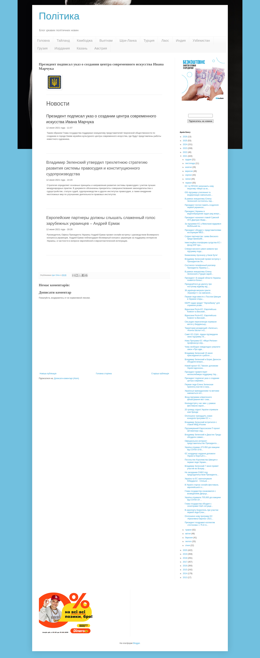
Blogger (136, 643)
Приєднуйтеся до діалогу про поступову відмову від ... (198, 285)
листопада (190, 163)
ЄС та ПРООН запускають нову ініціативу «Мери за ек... (199, 187)
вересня (189, 171)
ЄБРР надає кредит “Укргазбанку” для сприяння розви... (202, 304)
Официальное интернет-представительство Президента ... (202, 442)
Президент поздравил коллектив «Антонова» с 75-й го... (200, 523)
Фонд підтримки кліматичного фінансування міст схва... (198, 398)
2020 (185, 550)
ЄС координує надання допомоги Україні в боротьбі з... (200, 454)
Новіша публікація (48, 373)
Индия (181, 40)
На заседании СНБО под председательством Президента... (202, 473)
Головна (43, 40)
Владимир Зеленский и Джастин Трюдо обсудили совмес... (203, 436)
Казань (82, 48)
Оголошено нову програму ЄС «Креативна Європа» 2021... (199, 517)
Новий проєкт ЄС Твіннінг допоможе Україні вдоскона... (201, 367)
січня (187, 545)
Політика (59, 16)
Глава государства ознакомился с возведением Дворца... (200, 492)
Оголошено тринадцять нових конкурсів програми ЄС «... (198, 417)
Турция (149, 40)
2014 (185, 573)
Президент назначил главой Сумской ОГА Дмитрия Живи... (202, 218)
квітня (188, 533)
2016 (185, 566)
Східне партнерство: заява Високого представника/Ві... (201, 237)
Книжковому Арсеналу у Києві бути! (201, 255)
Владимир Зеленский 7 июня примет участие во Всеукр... (202, 467)
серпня (188, 175)
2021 (185, 156)
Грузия (42, 48)
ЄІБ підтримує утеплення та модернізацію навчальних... (199, 193)
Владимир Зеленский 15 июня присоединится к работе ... (199, 354)
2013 (185, 577)
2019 (185, 554)
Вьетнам (106, 40)
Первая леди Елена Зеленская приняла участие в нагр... (199, 385)
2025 (185, 140)
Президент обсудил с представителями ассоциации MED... (203, 231)
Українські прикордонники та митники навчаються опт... (202, 392)
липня (188, 179)
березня (189, 537)
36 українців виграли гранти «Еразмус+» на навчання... (198, 291)
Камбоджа (85, 40)
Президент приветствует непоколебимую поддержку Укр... (201, 373)
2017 (185, 562)
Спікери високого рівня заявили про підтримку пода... (201, 250)
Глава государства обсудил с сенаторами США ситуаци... (199, 505)
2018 (185, 558)
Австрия (100, 48)
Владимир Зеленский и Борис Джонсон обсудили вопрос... (203, 360)
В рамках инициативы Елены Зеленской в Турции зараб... (199, 272)
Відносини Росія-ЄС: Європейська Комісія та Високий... (200, 310)
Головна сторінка (104, 373)
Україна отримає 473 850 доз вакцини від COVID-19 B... (202, 448)
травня (188, 530)
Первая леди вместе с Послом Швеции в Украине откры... (203, 298)
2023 (185, 148)
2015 (185, 570)
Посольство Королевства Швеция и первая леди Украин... (201, 461)
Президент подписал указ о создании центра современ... (202, 379)
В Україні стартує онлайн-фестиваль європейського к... (202, 486)
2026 (185, 136)
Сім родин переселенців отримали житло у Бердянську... (201, 323)
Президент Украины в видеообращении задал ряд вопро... (203, 212)
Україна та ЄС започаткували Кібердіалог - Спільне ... (198, 480)
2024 (185, 144)
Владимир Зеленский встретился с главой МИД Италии (201, 423)
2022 (185, 152)
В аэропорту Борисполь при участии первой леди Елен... (201, 511)
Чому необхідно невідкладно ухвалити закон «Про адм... (202, 348)
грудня (188, 159)
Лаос (165, 40)
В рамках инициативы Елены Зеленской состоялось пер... (199, 200)
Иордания (62, 48)
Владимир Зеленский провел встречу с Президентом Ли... (203, 260)
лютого (188, 541)
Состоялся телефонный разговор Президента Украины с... (200, 266)
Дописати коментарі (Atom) (66, 378)
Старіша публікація (160, 373)
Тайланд (63, 40)
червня (188, 183)
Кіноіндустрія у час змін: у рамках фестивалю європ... (200, 404)
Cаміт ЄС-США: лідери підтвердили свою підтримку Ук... (201, 335)
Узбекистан (201, 40)
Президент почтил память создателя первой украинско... (202, 206)
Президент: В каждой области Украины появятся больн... (203, 279)
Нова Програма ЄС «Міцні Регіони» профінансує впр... (201, 342)
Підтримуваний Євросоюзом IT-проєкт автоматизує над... (202, 429)
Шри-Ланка (128, 40)
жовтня (188, 167)
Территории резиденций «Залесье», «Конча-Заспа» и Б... (201, 329)
